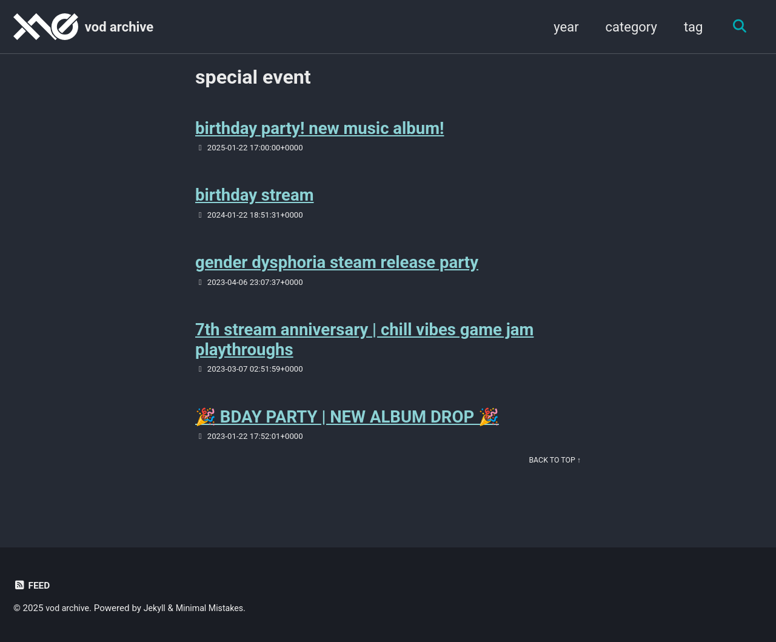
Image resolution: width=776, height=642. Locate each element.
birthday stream (254, 201)
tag (689, 27)
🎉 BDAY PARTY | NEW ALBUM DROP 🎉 (347, 430)
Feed (32, 585)
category (627, 27)
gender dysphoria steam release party (336, 271)
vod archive (119, 27)
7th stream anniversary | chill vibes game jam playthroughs (364, 350)
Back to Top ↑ (553, 474)
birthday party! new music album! (319, 131)
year (561, 27)
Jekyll (158, 608)
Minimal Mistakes (216, 608)
